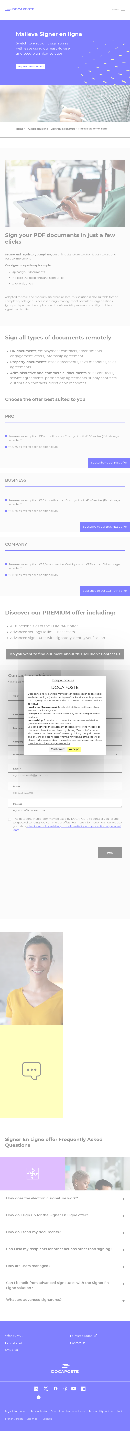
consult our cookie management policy (49, 743)
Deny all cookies (63, 680)
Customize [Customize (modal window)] (58, 749)
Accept (74, 749)
